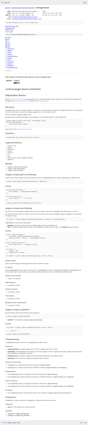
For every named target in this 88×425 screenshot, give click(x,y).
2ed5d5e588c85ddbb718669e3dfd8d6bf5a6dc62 (24, 18)
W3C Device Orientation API (17, 99)
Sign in (84, 2)
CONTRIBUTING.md (12, 56)
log (44, 11)
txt (81, 422)
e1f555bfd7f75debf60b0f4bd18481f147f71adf (24, 17)
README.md (10, 65)
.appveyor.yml (10, 48)
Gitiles (9, 422)
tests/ (8, 43)
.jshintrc (9, 52)
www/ (8, 47)
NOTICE (9, 60)
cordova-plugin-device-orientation (23, 8)
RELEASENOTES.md (10, 26)
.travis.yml (9, 54)
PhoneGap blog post (43, 101)
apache (7, 8)
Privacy (14, 422)
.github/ (9, 37)
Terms (18, 422)
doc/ (8, 39)
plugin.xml (7, 29)
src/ (8, 41)
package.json (8, 28)
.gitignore (9, 50)
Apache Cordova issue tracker (23, 129)
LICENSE (9, 58)
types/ (8, 45)
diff (39, 18)
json (85, 422)
